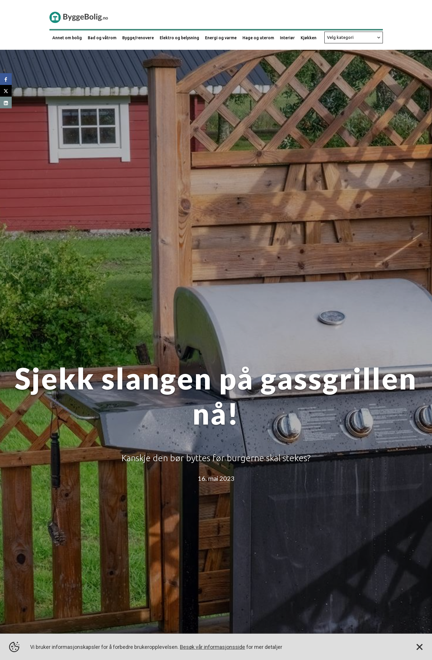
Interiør (287, 37)
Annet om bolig (67, 37)
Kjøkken (308, 37)
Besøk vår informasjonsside (212, 647)
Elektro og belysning (179, 37)
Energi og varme (221, 37)
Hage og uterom (258, 37)
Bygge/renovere (138, 37)
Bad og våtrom (102, 37)
